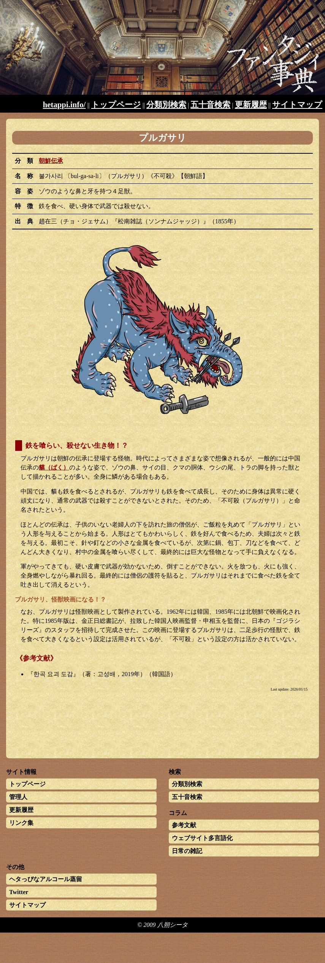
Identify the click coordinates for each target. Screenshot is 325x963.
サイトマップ (297, 104)
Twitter (18, 892)
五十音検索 (210, 104)
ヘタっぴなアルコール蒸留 (45, 879)
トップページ (116, 104)
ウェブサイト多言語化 (202, 838)
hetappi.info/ (64, 104)
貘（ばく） (54, 467)
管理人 (18, 797)
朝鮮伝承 (51, 161)
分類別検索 (166, 104)
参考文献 (184, 825)
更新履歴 (251, 104)
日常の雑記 (187, 851)
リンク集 (21, 823)
